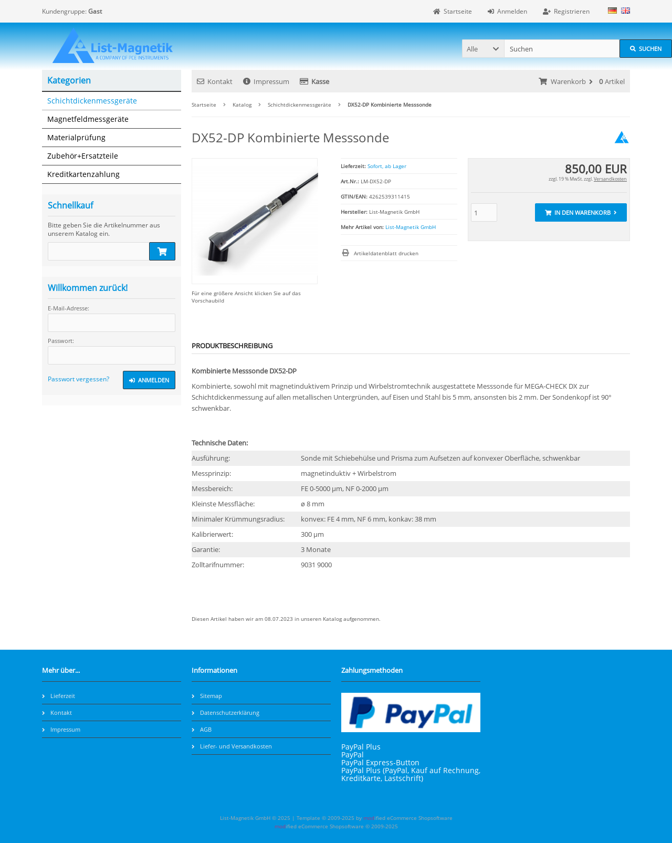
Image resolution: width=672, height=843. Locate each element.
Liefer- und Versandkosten (232, 746)
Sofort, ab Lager (387, 166)
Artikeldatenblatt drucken (386, 253)
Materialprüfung (76, 137)
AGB (202, 729)
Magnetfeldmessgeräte (88, 119)
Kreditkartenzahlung (83, 174)
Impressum (266, 81)
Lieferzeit (58, 696)
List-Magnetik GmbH (410, 227)
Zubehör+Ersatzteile (82, 156)
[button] (483, 48)
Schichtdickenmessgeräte (92, 101)
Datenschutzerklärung (225, 712)
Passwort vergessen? (78, 378)
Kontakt (215, 81)
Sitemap (207, 696)
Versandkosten (610, 178)
